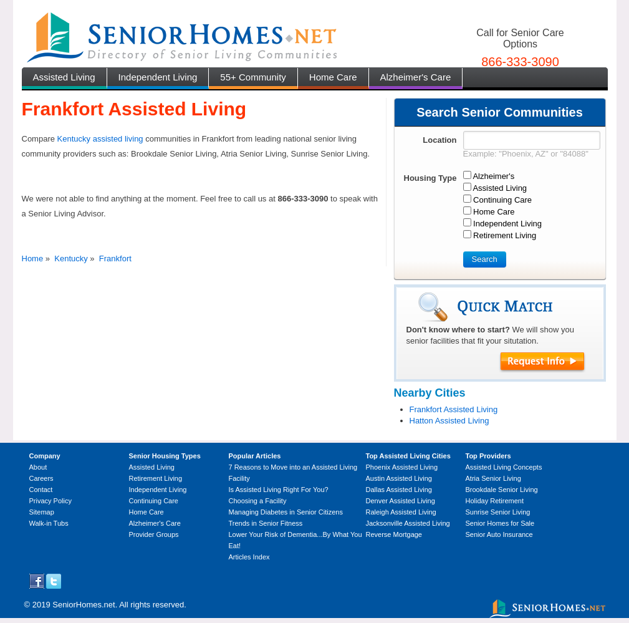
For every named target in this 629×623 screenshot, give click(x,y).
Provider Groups (154, 534)
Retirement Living (156, 478)
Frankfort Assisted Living (454, 409)
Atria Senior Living (493, 478)
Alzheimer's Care (415, 77)
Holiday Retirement (495, 501)
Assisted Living (64, 77)
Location (439, 140)
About (38, 467)
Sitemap (41, 512)
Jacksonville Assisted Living (408, 523)
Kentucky (70, 258)
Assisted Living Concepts (504, 467)
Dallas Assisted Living (399, 489)
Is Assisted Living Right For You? (279, 489)
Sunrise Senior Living (498, 512)
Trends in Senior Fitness (266, 523)
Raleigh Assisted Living (401, 512)
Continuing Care (154, 501)
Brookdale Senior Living (502, 489)
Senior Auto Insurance (499, 534)
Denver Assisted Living (400, 501)
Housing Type (430, 178)
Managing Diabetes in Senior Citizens (286, 512)
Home (33, 258)
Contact (41, 489)
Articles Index (249, 557)
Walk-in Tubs (49, 523)
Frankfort (115, 258)
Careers (41, 478)
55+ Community (253, 77)
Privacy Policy (50, 501)
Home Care (333, 77)
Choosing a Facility (258, 501)
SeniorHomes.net (83, 604)
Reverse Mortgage (394, 534)
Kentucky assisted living (100, 138)
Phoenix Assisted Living (402, 467)
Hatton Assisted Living (449, 420)
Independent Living (158, 77)
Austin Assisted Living (399, 478)
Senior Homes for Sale (500, 523)
